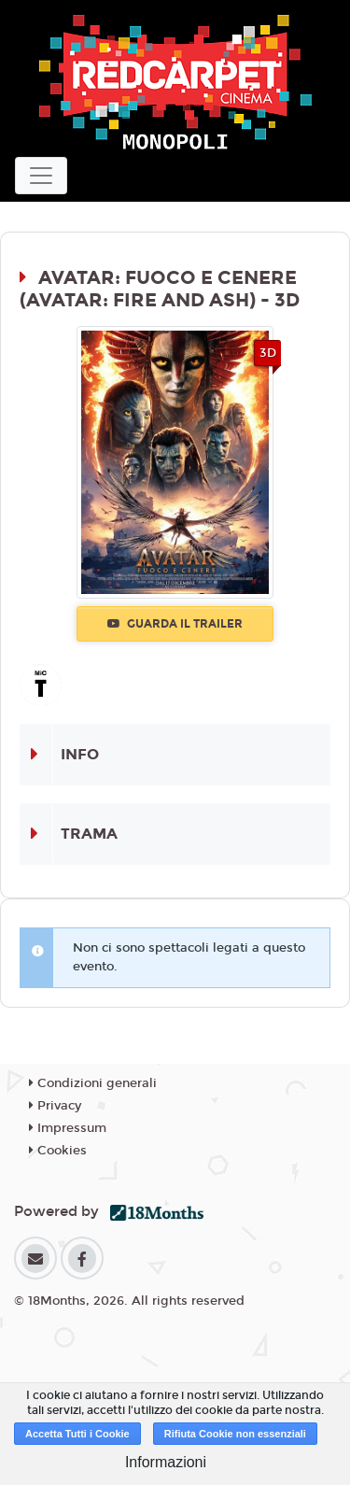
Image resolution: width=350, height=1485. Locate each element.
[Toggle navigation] (41, 175)
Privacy (55, 1105)
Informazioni (165, 1462)
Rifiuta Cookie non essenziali (235, 1433)
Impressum (67, 1128)
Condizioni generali (93, 1083)
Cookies (58, 1150)
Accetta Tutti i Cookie (77, 1433)
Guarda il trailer (175, 623)
